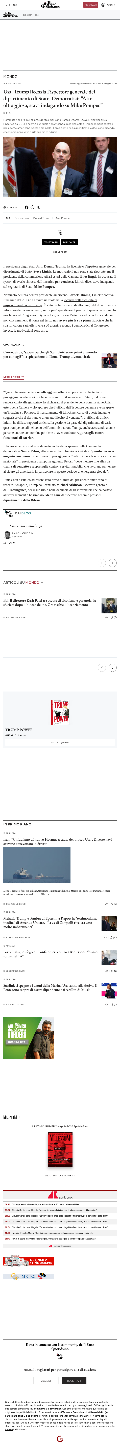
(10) (113, 937)
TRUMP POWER (19, 729)
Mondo (10, 76)
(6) (114, 971)
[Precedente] (102, 563)
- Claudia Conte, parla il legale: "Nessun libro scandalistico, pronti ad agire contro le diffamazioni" (51, 1210)
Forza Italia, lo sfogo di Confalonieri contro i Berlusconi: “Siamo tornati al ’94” (50, 954)
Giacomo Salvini (14, 971)
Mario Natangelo (22, 533)
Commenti (11, 207)
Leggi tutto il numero (60, 1175)
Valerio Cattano (14, 1004)
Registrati (74, 1380)
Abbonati (90, 4)
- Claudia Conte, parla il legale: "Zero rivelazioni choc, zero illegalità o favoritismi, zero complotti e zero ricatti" (56, 1216)
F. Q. (7, 113)
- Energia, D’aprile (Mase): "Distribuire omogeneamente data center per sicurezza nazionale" (49, 1233)
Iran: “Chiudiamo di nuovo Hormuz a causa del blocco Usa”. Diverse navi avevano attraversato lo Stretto (57, 841)
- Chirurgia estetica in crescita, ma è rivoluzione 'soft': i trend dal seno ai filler (42, 1204)
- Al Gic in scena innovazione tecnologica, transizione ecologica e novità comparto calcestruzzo (50, 1239)
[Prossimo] (113, 563)
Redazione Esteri (14, 617)
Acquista (60, 742)
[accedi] (108, 5)
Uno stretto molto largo (26, 526)
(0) (12, 543)
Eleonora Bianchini (16, 937)
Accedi (46, 1380)
